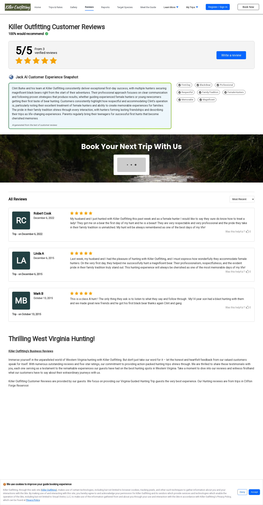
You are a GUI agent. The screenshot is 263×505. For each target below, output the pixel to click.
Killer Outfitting (49, 490)
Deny (242, 492)
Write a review (231, 55)
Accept (254, 492)
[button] (171, 8)
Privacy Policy (33, 500)
